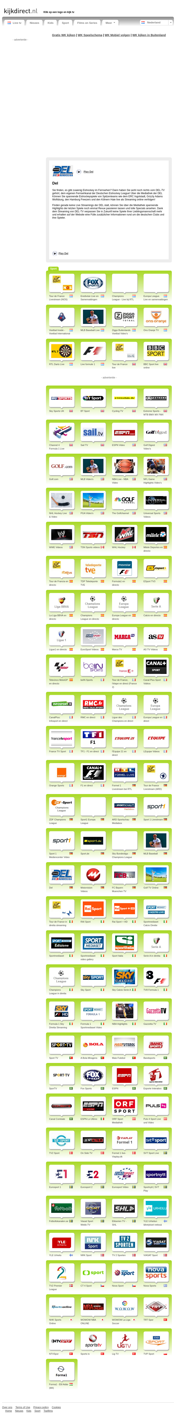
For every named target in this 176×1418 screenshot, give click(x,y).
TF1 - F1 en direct (90, 751)
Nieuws (34, 22)
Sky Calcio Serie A (121, 990)
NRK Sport (86, 1255)
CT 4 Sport (86, 1285)
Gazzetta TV (150, 1024)
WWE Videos (56, 547)
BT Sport (85, 411)
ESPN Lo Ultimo (89, 1119)
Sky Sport (86, 990)
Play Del (63, 253)
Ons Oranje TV (151, 330)
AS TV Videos (151, 649)
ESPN (115, 1088)
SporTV (53, 1088)
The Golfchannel (120, 513)
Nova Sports (150, 1285)
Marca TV (117, 649)
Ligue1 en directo (58, 649)
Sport (65, 22)
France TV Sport (57, 751)
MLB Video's (87, 479)
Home (8, 1410)
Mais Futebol (118, 1058)
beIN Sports (87, 680)
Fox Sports (86, 1088)
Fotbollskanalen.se (58, 1221)
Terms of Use (22, 1407)
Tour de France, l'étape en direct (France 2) (124, 683)
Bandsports (149, 1058)
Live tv (14, 22)
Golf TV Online (151, 887)
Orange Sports (56, 785)
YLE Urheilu (55, 1255)
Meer (110, 22)
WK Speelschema (90, 35)
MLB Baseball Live (90, 330)
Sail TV (84, 445)
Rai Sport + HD (120, 921)
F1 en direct (87, 785)
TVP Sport (149, 1354)
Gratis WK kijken (63, 35)
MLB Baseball (151, 853)
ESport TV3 (150, 581)
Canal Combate (57, 1119)
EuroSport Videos (90, 649)
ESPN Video (118, 445)
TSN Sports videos (90, 547)
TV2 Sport (54, 1153)
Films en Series (87, 22)
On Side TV (87, 1153)
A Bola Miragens (89, 1058)
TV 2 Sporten (119, 1255)
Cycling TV (117, 411)
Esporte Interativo (153, 1088)
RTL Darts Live (56, 364)
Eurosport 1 (55, 1187)
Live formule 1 (88, 364)
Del (51, 887)
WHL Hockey (118, 547)
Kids (51, 22)
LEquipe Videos (152, 751)
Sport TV (53, 1058)
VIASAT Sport (151, 1255)
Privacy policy (40, 1407)
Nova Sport (118, 1285)
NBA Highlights (119, 1024)
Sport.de (85, 853)
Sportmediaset (56, 956)
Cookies (56, 1407)
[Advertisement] (53, 3)
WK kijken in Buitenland (149, 35)
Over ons (7, 1407)
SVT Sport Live (151, 1153)
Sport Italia (117, 956)
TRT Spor (148, 1320)
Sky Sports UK (56, 411)
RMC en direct (88, 717)
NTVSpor (54, 1354)
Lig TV (115, 1354)
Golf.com (53, 479)
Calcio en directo (152, 615)
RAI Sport (86, 921)
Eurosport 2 (87, 1187)
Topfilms (48, 1410)
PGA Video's (87, 513)
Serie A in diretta (152, 956)
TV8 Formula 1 (151, 990)
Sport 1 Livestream (153, 819)
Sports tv (85, 1354)
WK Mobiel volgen (117, 35)
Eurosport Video (120, 1187)
